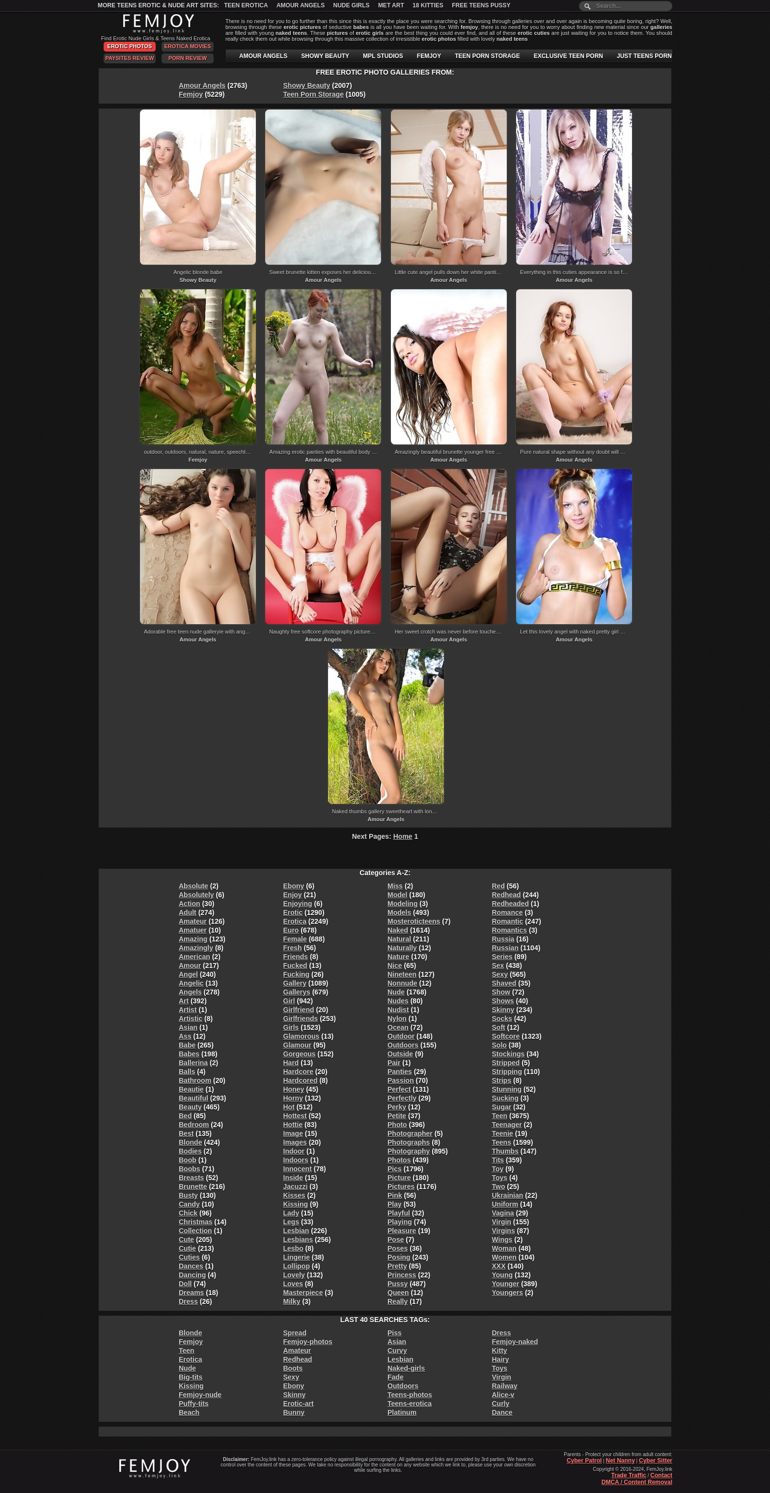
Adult (187, 912)
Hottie (293, 1125)
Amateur (193, 921)
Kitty (499, 1351)
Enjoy (292, 895)
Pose (395, 1240)
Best (186, 1133)
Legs (291, 1222)
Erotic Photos (130, 46)
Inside (293, 1178)
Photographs (408, 1142)
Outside (400, 1054)
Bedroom (194, 1125)
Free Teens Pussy (481, 5)
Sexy (500, 974)
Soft (498, 1027)
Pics (394, 1169)
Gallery (294, 983)
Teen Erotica (246, 5)
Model (397, 895)
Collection (195, 1231)
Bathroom (195, 1080)
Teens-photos (409, 1395)
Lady (291, 1213)
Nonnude (402, 983)
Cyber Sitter (655, 1460)
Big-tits (190, 1377)
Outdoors (402, 1045)
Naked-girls (406, 1368)
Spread (294, 1333)
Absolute (193, 886)
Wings (502, 1240)
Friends (295, 957)
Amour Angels (300, 5)
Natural (399, 939)
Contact (661, 1475)
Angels (190, 992)
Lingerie (296, 1257)
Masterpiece (303, 1293)
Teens (501, 1142)
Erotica (294, 921)
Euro (291, 930)
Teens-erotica (409, 1404)
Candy (189, 1204)
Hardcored (300, 1080)
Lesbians (298, 1240)
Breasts (191, 1178)
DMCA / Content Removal (637, 1482)
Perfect (399, 1089)
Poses (397, 1248)
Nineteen (401, 974)
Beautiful (193, 1098)
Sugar (502, 1107)
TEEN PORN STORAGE (487, 56)
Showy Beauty (306, 85)
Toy (498, 1169)
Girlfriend (298, 1010)
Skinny (503, 1010)
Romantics (509, 930)
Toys (500, 1178)
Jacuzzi (295, 1186)
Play (394, 1204)
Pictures (400, 1186)
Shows (503, 1001)
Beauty (190, 1107)
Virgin (501, 1222)
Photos (399, 1160)
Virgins (503, 1231)
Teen (500, 1116)
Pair (393, 1063)
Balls (187, 1072)
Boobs (189, 1169)
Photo (397, 1125)
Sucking (505, 1098)
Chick (188, 1213)
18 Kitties (427, 5)
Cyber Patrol (584, 1460)
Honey (293, 1089)
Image (293, 1133)
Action (189, 904)
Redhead (506, 895)
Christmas (195, 1222)
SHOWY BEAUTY (325, 56)
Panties (399, 1072)
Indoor (294, 1151)
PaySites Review (129, 58)
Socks (502, 1019)
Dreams (191, 1293)
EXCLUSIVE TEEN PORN (568, 56)
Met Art (391, 5)
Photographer (410, 1133)
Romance (507, 912)
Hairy (500, 1359)
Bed (185, 1116)
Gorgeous (299, 1054)
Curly (501, 1404)
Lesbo (293, 1248)
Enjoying (297, 904)
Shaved (504, 983)
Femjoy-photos (307, 1342)
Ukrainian (507, 1195)
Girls (291, 1027)
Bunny (294, 1412)
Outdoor (400, 1036)
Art (184, 1001)
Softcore (506, 1036)
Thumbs (505, 1151)
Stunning (507, 1089)
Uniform (505, 1204)
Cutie (187, 1248)
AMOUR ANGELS (263, 56)
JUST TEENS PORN (644, 56)
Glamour (297, 1045)
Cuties (189, 1257)
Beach (189, 1412)
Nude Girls (351, 5)
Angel (188, 974)
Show (501, 992)
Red (498, 886)
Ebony (293, 886)
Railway (505, 1386)
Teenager (507, 1125)
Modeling (402, 904)
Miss (395, 886)
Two (498, 1186)
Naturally (402, 948)
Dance (502, 1412)
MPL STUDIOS (383, 56)
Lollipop (296, 1266)
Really (397, 1301)
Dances (191, 1266)
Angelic (191, 983)
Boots (293, 1368)
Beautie (191, 1089)
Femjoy (191, 94)
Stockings (508, 1054)
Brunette (193, 1186)
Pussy (397, 1284)
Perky (396, 1107)
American (194, 957)
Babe (187, 1045)
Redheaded (510, 904)
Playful (398, 1213)
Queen (398, 1293)
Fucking (296, 974)
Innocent (297, 1169)
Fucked (295, 965)
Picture (399, 1178)
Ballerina (193, 1063)
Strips (502, 1080)
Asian (188, 1027)
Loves (293, 1284)
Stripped (506, 1063)
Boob (187, 1160)
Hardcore (298, 1072)
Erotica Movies (188, 46)
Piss (394, 1333)
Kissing (295, 1204)
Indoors (295, 1160)
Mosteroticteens (413, 921)
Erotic (293, 912)
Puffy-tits (194, 1404)
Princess (401, 1275)
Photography (408, 1151)
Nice (394, 965)
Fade (395, 1377)
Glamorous (301, 1036)
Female (295, 939)
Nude (396, 992)
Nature (398, 957)
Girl (289, 1001)
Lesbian (296, 1231)
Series (502, 957)
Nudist (398, 1010)
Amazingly (196, 948)
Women (504, 1257)
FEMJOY (429, 56)
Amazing (193, 939)
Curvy (397, 1351)
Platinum (401, 1412)
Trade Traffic (628, 1475)
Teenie (502, 1133)
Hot (289, 1107)
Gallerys (296, 992)
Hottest (295, 1116)
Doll (185, 1284)
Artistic (190, 1019)
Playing (399, 1222)
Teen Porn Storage (313, 94)
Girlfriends (300, 1019)
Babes (189, 1054)
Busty (188, 1195)
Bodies (190, 1151)
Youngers (507, 1293)
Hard (291, 1063)
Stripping (507, 1072)
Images (295, 1142)
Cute (186, 1240)
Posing (399, 1257)
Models (399, 912)
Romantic (507, 921)
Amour (190, 965)
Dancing (192, 1275)
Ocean (398, 1027)
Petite (396, 1116)
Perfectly (401, 1098)
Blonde (190, 1142)
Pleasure (401, 1231)
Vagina (503, 1213)
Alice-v (503, 1395)
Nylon (397, 1019)
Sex (498, 965)
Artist (188, 1010)
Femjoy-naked (515, 1342)
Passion (400, 1080)
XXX (499, 1266)
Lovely (294, 1275)
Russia (503, 939)
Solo (499, 1045)
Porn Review (187, 58)
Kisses (294, 1195)
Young (502, 1275)
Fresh (292, 948)
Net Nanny (619, 1460)
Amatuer (193, 930)
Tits (498, 1160)
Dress (188, 1301)
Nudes (398, 1001)
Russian (505, 948)
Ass (185, 1036)
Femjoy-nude (200, 1395)
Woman (504, 1248)
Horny (293, 1098)
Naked (397, 930)
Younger (506, 1284)
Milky (292, 1301)
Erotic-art (298, 1404)
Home (402, 836)
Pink (394, 1195)
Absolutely (196, 895)
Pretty (397, 1266)
